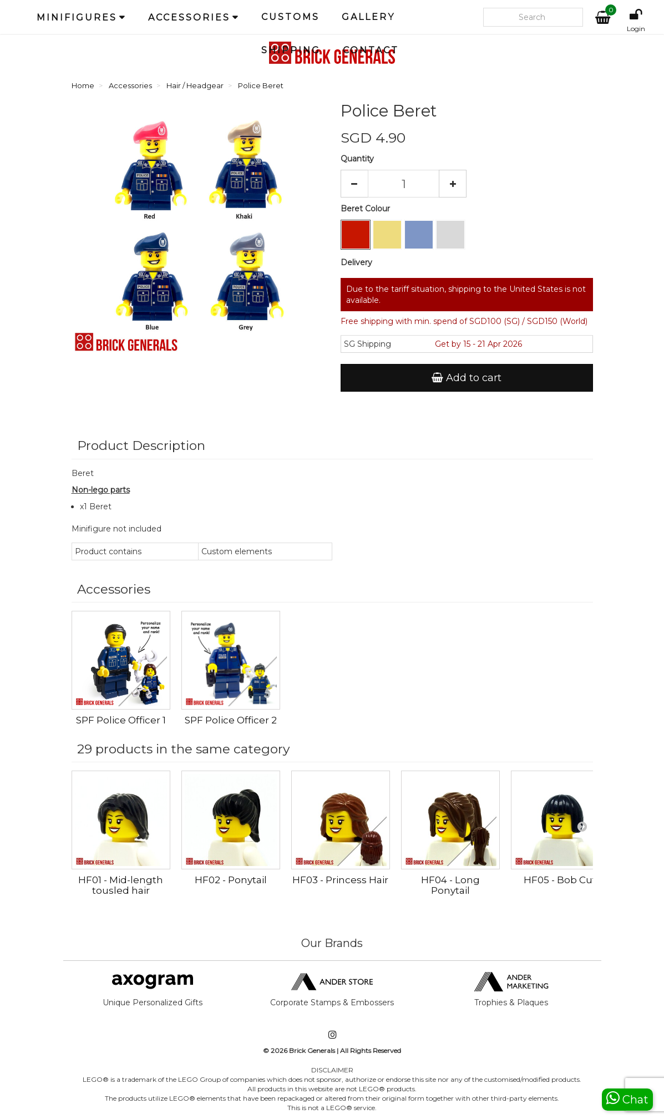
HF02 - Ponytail (231, 879)
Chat (627, 1098)
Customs (290, 17)
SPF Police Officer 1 (121, 720)
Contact (371, 50)
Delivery (356, 262)
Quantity (357, 159)
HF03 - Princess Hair (340, 879)
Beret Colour (366, 209)
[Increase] (453, 184)
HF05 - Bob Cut (560, 879)
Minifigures (77, 17)
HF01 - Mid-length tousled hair (120, 885)
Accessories (189, 17)
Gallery (368, 17)
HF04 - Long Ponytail (450, 885)
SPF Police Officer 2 (231, 720)
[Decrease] (354, 184)
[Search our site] (533, 17)
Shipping (291, 50)
